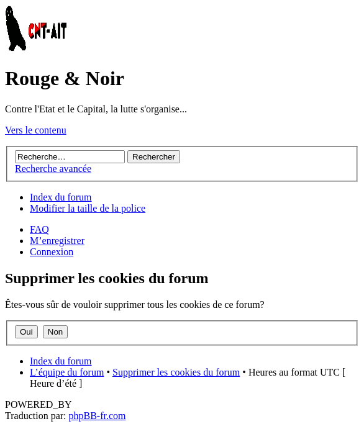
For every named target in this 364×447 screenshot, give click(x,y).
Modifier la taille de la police (87, 208)
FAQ (39, 229)
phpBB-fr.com (97, 415)
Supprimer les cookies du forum (176, 372)
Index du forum (61, 197)
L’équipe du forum (67, 372)
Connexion (51, 251)
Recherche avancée (53, 168)
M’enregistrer (57, 240)
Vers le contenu (35, 130)
